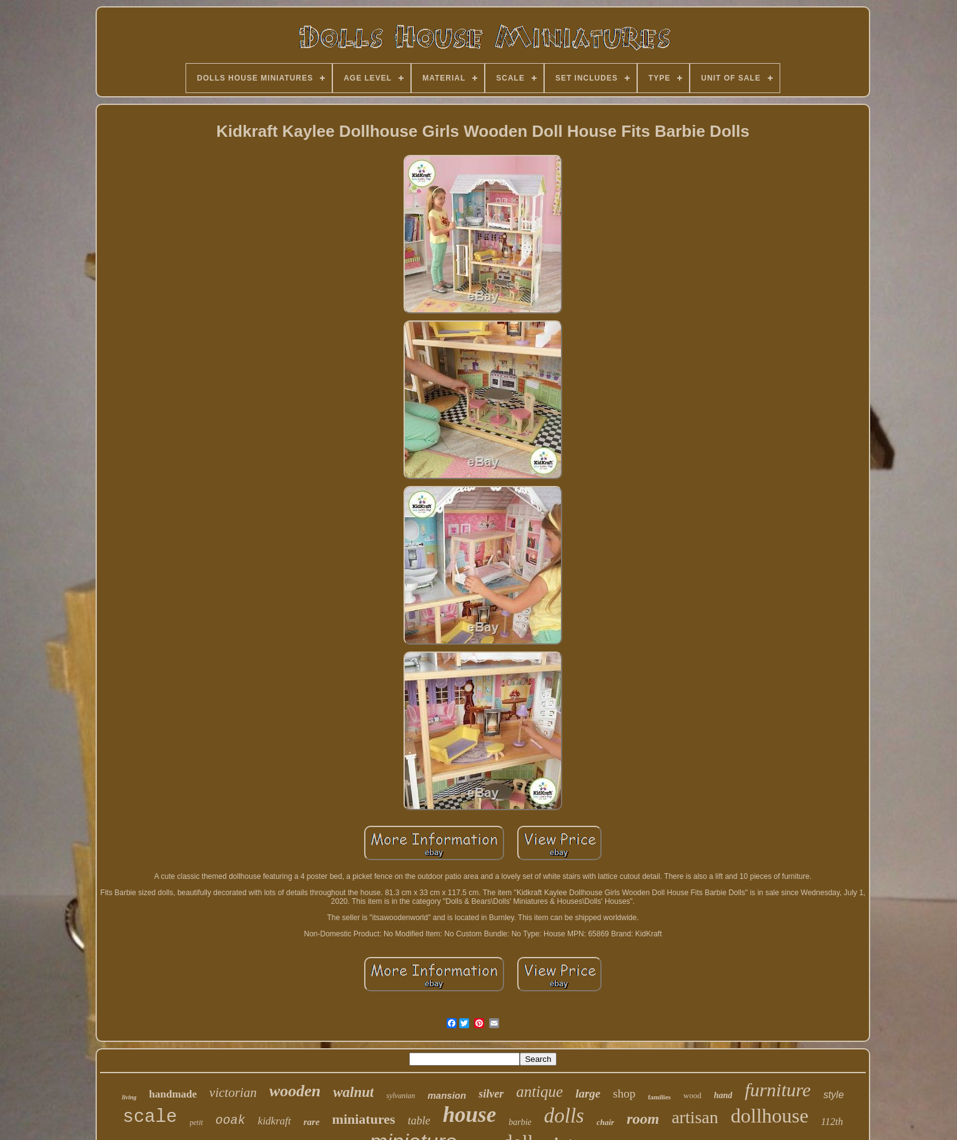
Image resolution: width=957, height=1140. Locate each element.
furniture (778, 1089)
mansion (446, 1095)
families (659, 1097)
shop (624, 1093)
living (129, 1097)
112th (832, 1121)
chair (605, 1122)
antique (539, 1091)
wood (692, 1095)
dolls (564, 1115)
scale (149, 1117)
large (587, 1093)
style (833, 1094)
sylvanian (400, 1095)
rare (312, 1122)
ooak (230, 1120)
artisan (695, 1117)
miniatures (363, 1119)
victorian (233, 1092)
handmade (173, 1094)
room (643, 1119)
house (470, 1115)
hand (723, 1095)
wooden (294, 1091)
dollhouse (769, 1115)
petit (196, 1122)
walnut (353, 1092)
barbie (520, 1122)
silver (491, 1094)
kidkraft (274, 1121)
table (419, 1120)
